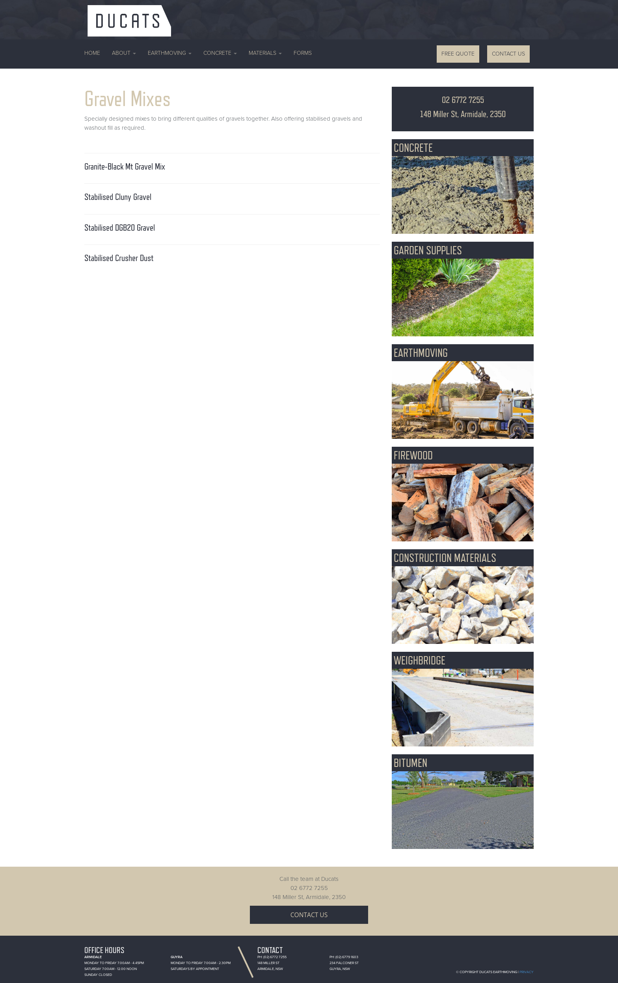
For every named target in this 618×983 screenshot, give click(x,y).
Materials (265, 53)
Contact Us (508, 53)
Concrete (220, 53)
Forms (303, 53)
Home (92, 53)
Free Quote (458, 53)
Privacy (526, 972)
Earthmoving (170, 53)
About (124, 53)
